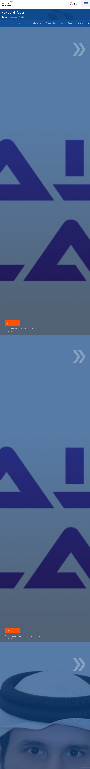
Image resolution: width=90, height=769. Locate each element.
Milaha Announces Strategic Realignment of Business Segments (29, 636)
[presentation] (87, 23)
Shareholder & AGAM (76, 23)
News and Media (17, 17)
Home (4, 17)
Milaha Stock (36, 23)
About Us (22, 23)
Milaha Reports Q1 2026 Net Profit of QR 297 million (25, 328)
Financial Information (54, 23)
